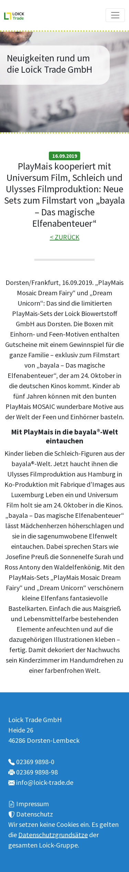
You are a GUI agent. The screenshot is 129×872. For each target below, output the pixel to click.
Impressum (32, 803)
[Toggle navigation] (115, 15)
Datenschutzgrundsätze (53, 834)
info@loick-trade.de (44, 782)
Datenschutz (34, 813)
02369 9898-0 (35, 761)
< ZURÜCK (64, 237)
